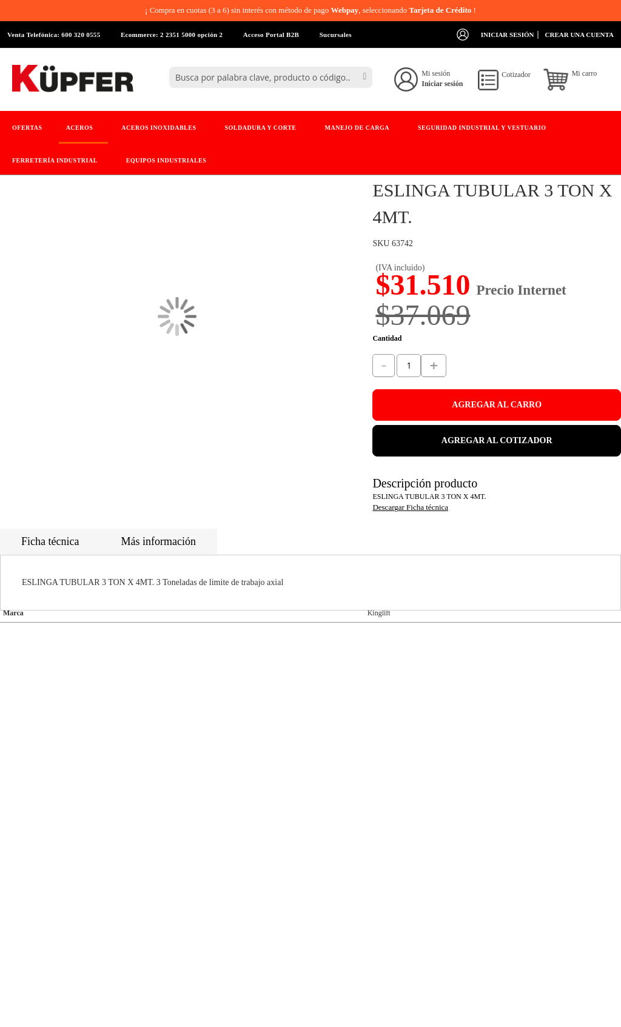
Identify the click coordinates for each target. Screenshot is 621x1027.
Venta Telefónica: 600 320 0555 (53, 34)
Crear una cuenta (579, 34)
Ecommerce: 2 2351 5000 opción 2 (172, 34)
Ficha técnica (50, 541)
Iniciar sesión (507, 34)
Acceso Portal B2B (271, 34)
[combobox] (270, 77)
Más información (158, 541)
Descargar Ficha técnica (410, 507)
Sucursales (336, 34)
